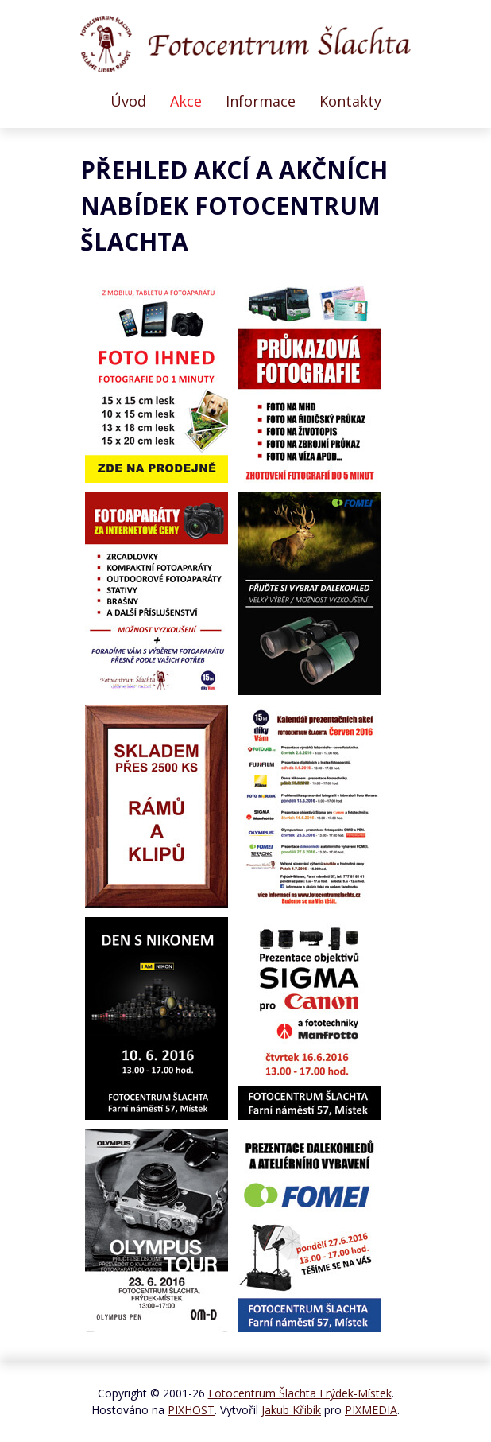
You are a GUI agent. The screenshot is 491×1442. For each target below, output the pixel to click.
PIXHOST (191, 1409)
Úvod (128, 101)
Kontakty (350, 101)
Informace (261, 101)
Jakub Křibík (291, 1409)
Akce (186, 101)
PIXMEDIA (371, 1409)
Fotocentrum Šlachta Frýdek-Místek (300, 1393)
